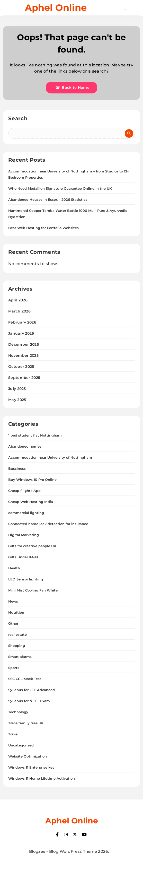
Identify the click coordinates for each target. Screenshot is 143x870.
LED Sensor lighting (25, 579)
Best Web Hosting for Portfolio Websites (43, 228)
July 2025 (17, 388)
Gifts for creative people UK (32, 546)
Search (18, 118)
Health (14, 568)
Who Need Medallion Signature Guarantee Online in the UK (60, 188)
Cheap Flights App (24, 491)
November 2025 (23, 355)
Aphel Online (56, 7)
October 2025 (21, 366)
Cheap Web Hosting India (30, 502)
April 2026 (18, 300)
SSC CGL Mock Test (24, 679)
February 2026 (22, 322)
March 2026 (19, 311)
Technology (18, 712)
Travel (13, 734)
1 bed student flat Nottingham (35, 435)
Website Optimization (27, 756)
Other (13, 623)
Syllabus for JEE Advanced (31, 690)
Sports (13, 668)
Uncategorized (21, 745)
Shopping (16, 645)
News (13, 601)
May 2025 (17, 399)
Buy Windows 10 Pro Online (32, 479)
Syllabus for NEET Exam (29, 701)
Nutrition (16, 612)
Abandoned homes (24, 446)
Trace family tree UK (25, 723)
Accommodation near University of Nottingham (50, 457)
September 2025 (24, 377)
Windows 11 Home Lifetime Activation (41, 778)
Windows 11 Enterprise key (31, 767)
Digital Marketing (23, 535)
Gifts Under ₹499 (23, 557)
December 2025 (23, 344)
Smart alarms (20, 657)
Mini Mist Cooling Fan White (33, 590)
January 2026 (21, 333)
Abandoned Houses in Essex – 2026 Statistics (47, 199)
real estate (17, 634)
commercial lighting (26, 513)
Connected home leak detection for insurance (48, 524)
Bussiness (17, 468)
